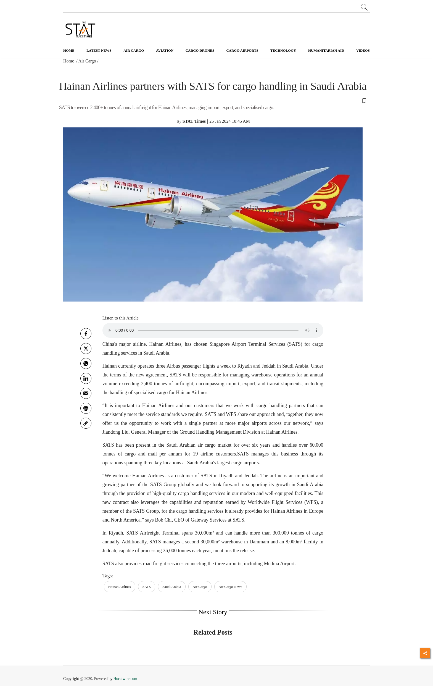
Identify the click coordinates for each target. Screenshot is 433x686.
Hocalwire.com (125, 679)
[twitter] (85, 348)
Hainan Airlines (119, 587)
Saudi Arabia (171, 587)
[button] (213, 100)
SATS (146, 587)
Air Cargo (87, 61)
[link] (85, 423)
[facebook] (85, 333)
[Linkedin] (85, 378)
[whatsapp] (85, 363)
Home (69, 51)
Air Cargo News (230, 587)
